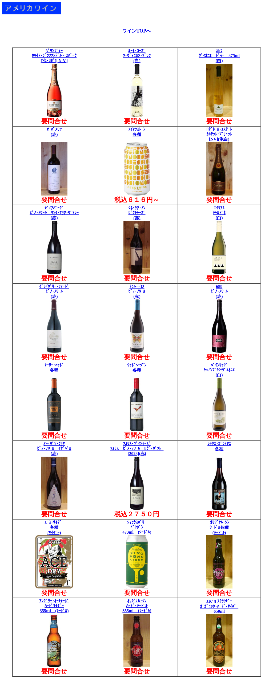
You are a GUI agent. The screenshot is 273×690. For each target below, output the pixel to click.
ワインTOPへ (136, 31)
